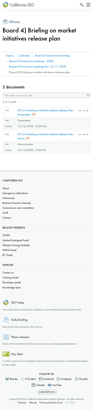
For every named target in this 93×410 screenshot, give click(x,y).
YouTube (56, 385)
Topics (9, 55)
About (5, 188)
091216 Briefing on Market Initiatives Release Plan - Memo (46, 136)
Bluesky (14, 379)
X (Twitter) (30, 379)
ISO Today (17, 302)
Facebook (48, 379)
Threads (83, 379)
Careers (6, 217)
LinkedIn (40, 385)
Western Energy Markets (16, 245)
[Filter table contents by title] (44, 95)
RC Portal (7, 255)
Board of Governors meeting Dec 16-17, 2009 (37, 66)
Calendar (24, 55)
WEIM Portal (9, 250)
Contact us (8, 272)
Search (81, 4)
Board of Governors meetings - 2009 (31, 61)
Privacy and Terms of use (51, 402)
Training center (10, 277)
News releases (20, 337)
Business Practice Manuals (16, 203)
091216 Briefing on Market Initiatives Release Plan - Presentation (46, 112)
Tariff (5, 212)
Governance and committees (18, 207)
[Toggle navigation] (88, 4)
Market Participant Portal (15, 240)
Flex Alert (17, 354)
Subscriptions (47, 392)
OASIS (6, 235)
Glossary (22, 402)
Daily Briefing (19, 320)
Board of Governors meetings (52, 55)
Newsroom (8, 198)
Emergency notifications (15, 193)
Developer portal (11, 282)
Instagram (66, 379)
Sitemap (33, 402)
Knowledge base (11, 287)
